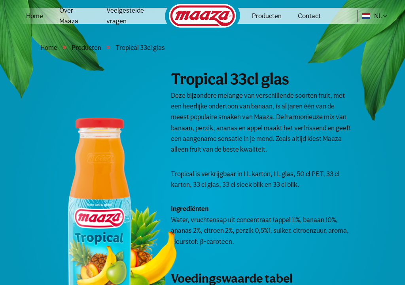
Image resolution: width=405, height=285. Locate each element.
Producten (267, 16)
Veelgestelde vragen (125, 15)
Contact (309, 16)
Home (34, 16)
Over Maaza (68, 15)
